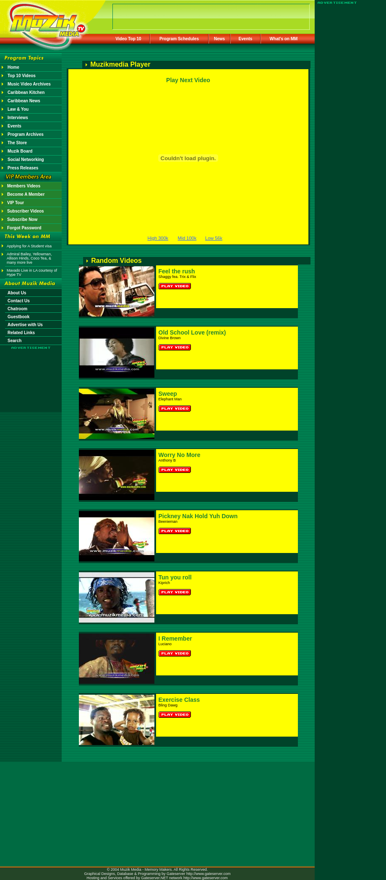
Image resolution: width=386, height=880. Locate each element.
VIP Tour (15, 202)
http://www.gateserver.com (208, 874)
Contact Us (19, 301)
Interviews (18, 117)
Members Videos (23, 186)
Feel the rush (177, 271)
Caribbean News (24, 101)
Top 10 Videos (22, 75)
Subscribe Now (22, 219)
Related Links (21, 332)
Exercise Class (179, 699)
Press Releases (23, 168)
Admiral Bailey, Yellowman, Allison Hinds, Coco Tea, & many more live (29, 258)
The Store (17, 142)
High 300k (158, 238)
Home (13, 67)
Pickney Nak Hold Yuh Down (198, 516)
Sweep (168, 393)
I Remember (175, 638)
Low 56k (213, 238)
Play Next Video (188, 80)
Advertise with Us (25, 324)
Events (246, 38)
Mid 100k (187, 238)
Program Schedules (179, 38)
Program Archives (26, 134)
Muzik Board (20, 151)
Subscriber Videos (25, 211)
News (219, 38)
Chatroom (17, 308)
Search (14, 340)
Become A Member (25, 194)
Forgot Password (24, 228)
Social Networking (26, 159)
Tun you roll (175, 577)
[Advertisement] (31, 374)
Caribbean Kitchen (26, 92)
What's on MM (284, 38)
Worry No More (180, 455)
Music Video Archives (29, 84)
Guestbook (18, 316)
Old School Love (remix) (192, 332)
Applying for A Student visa (29, 246)
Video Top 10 (128, 38)
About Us (17, 293)
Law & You (18, 109)
